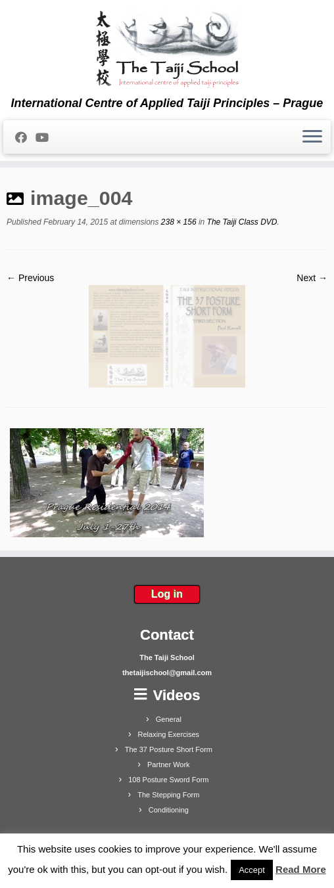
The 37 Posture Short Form (168, 749)
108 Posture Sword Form (168, 780)
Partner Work (168, 764)
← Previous (30, 278)
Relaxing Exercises (169, 734)
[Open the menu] (312, 137)
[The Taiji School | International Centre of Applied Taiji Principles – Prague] (167, 48)
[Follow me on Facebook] (25, 137)
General (168, 719)
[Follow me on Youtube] (46, 137)
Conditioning (169, 810)
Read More (300, 869)
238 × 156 (178, 222)
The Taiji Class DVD (240, 222)
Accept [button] (252, 870)
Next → (312, 278)
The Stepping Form (168, 795)
